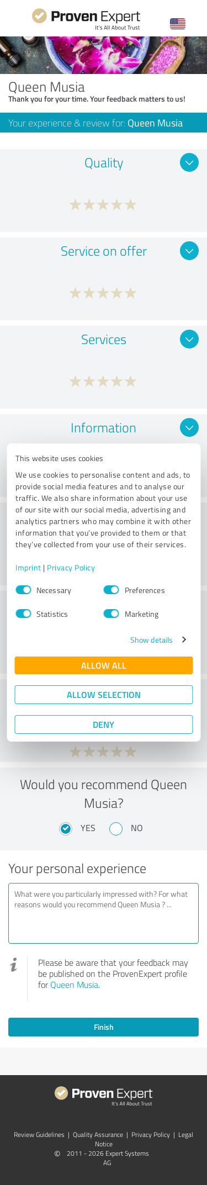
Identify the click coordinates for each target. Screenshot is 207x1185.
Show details (151, 639)
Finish (104, 1027)
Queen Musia (74, 984)
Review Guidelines (39, 1134)
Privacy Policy (71, 567)
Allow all (103, 665)
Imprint (28, 567)
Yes (88, 828)
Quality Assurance (98, 1134)
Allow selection (104, 694)
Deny (103, 724)
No (137, 828)
